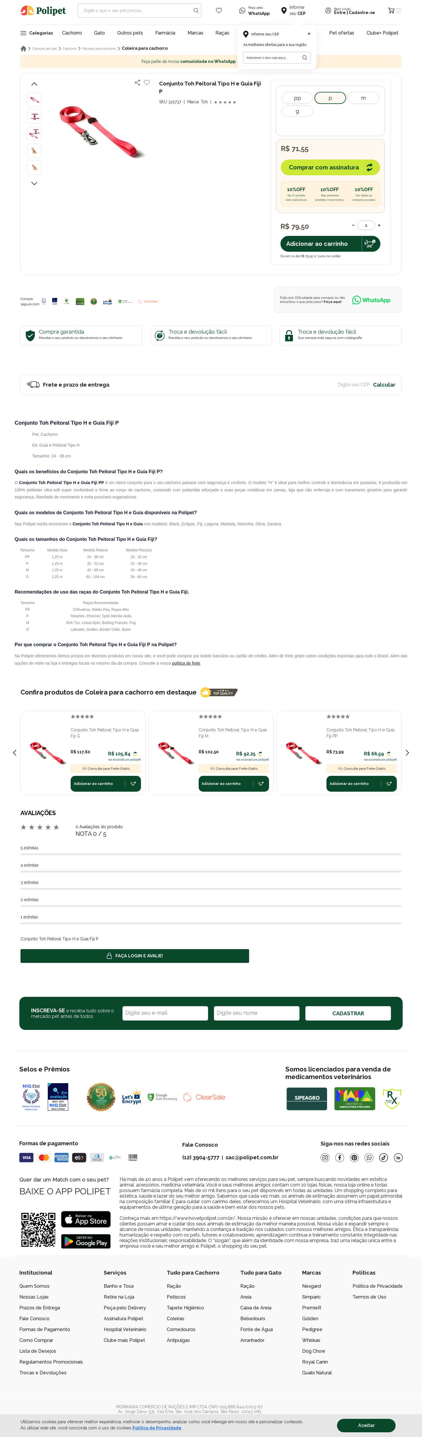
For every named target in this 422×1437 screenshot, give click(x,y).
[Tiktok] (383, 1157)
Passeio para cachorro (99, 49)
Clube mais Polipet (124, 1340)
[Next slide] (407, 753)
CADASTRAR (348, 1013)
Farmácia (165, 33)
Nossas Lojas (34, 1297)
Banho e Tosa (119, 1286)
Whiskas (311, 1340)
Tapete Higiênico (185, 1308)
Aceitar (366, 1425)
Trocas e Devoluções (43, 1373)
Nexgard (311, 1286)
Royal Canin (315, 1362)
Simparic (311, 1297)
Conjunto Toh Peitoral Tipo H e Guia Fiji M (233, 733)
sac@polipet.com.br (252, 1157)
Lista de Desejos (37, 1351)
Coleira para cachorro (145, 48)
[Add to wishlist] (147, 82)
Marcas (195, 33)
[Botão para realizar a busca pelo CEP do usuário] (305, 58)
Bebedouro (252, 1318)
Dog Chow (313, 1351)
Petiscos (176, 1297)
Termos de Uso (369, 1297)
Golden (310, 1318)
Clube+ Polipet (383, 33)
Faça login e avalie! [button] (135, 956)
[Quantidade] (366, 225)
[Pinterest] (354, 1157)
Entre (340, 12)
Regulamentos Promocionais (51, 1362)
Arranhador (252, 1340)
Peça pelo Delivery (125, 1308)
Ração (174, 1286)
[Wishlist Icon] (219, 10)
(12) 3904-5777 (200, 1157)
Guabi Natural (317, 1373)
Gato (99, 33)
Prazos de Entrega (39, 1308)
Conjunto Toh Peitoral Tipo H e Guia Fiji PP (360, 733)
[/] (366, 1414)
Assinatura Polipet (123, 1318)
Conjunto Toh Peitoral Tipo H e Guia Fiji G (105, 733)
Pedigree (312, 1329)
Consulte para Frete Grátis (106, 768)
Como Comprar (36, 1340)
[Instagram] (325, 1157)
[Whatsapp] (369, 1157)
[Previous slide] (15, 753)
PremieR (311, 1308)
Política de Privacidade (378, 1286)
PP (297, 98)
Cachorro (72, 33)
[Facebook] (339, 1157)
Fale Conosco (34, 1318)
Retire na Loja (119, 1297)
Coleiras (175, 1318)
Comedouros (181, 1329)
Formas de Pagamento (44, 1329)
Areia (245, 1297)
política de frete (186, 663)
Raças (222, 33)
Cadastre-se (362, 12)
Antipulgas (178, 1340)
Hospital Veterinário (125, 1329)
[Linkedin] (398, 1157)
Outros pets (130, 33)
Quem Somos (34, 1286)
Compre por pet (44, 49)
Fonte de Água (256, 1329)
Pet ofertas (341, 33)
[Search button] (196, 10)
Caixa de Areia (255, 1308)
